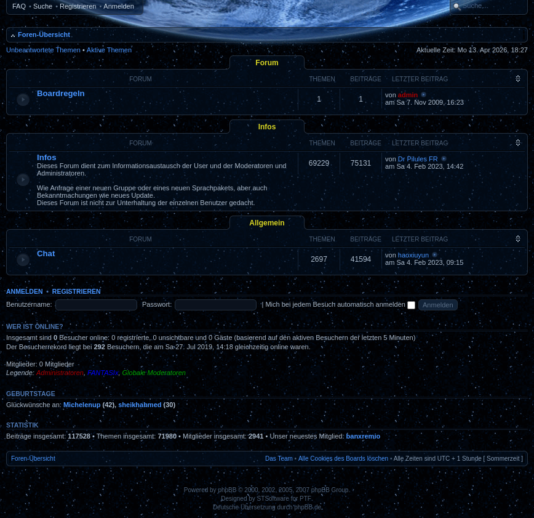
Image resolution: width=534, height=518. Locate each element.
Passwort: (157, 304)
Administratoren (60, 372)
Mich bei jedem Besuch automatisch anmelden (340, 304)
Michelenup (82, 404)
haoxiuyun (413, 255)
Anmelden (118, 6)
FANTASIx (102, 372)
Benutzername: (29, 304)
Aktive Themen (109, 50)
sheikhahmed (139, 404)
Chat (46, 253)
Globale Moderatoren (154, 372)
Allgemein (266, 223)
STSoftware (273, 498)
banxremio (363, 436)
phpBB (227, 490)
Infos (267, 127)
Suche (42, 6)
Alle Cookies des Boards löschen (343, 458)
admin (408, 95)
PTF (305, 498)
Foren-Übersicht (44, 34)
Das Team (279, 458)
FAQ (19, 6)
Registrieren (78, 6)
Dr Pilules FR (418, 159)
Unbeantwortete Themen (43, 50)
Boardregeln (61, 93)
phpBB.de (307, 507)
